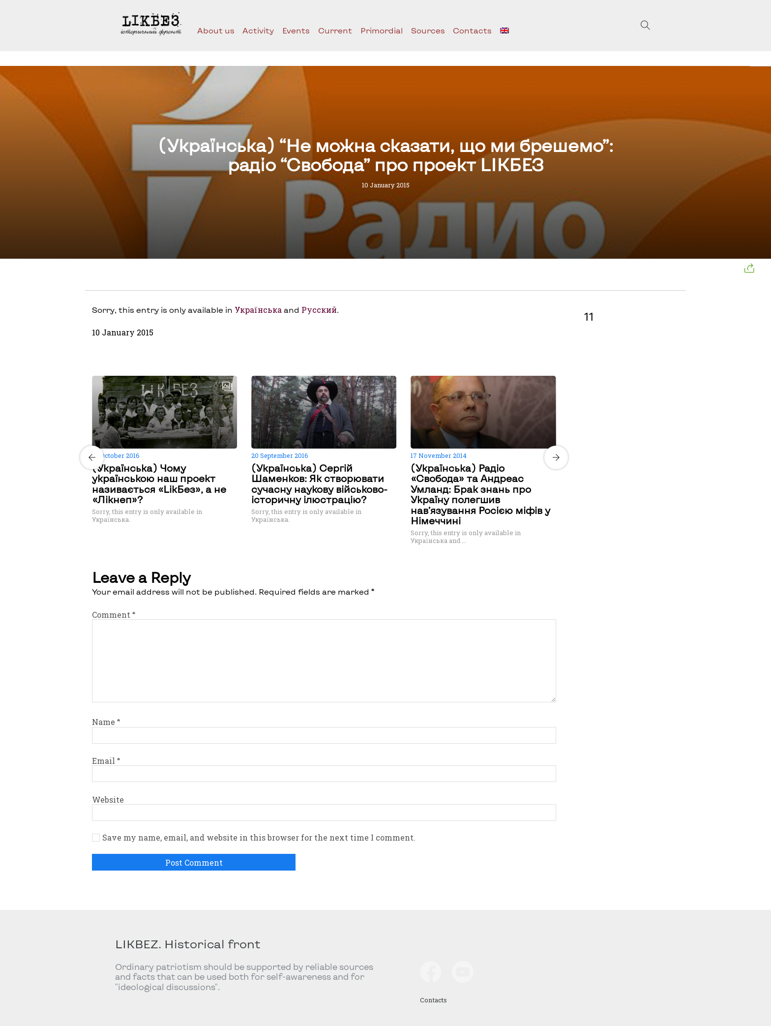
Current (335, 30)
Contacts (472, 30)
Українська (258, 309)
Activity (258, 30)
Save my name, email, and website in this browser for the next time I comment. (258, 837)
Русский (319, 309)
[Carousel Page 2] (327, 374)
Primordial (381, 30)
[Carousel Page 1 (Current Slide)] (321, 374)
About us (216, 30)
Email (106, 760)
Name (106, 722)
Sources (428, 30)
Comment (113, 614)
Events (296, 30)
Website (108, 799)
